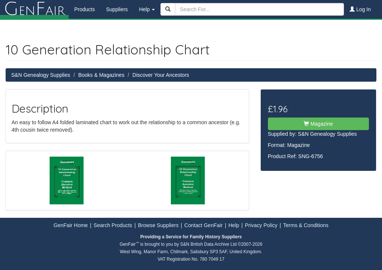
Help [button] (147, 9)
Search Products (113, 225)
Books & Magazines (101, 75)
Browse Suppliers (158, 225)
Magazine (318, 124)
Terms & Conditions (305, 225)
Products (84, 9)
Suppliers (117, 9)
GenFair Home (71, 225)
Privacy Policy (261, 225)
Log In (360, 9)
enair (34, 9)
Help (233, 225)
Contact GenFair (203, 225)
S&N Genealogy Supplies (40, 75)
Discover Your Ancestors (160, 75)
